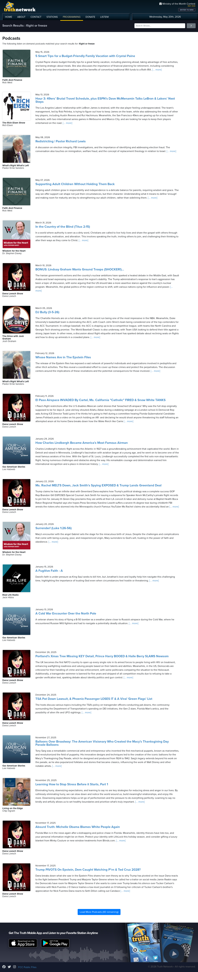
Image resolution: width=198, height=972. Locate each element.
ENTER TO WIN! (187, 10)
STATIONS (52, 17)
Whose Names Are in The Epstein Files (63, 357)
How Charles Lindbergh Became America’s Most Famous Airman (81, 443)
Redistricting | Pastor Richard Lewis (60, 141)
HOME (8, 17)
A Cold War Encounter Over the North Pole (65, 613)
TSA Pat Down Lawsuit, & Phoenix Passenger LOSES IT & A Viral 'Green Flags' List (93, 699)
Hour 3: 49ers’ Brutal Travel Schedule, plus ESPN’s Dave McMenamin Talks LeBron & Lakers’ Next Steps (105, 100)
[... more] (157, 69)
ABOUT (21, 17)
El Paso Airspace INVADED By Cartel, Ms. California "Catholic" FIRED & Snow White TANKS (100, 400)
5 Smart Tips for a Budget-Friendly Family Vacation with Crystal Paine (85, 56)
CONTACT (36, 17)
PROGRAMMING (71, 17)
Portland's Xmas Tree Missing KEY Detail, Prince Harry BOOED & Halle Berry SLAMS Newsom (102, 656)
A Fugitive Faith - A (49, 571)
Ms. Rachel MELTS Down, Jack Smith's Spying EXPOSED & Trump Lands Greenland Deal (98, 485)
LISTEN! (104, 17)
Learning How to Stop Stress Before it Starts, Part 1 (71, 784)
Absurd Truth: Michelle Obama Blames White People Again (77, 827)
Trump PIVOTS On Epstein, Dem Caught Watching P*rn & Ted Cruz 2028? (88, 870)
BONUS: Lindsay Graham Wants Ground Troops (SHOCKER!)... (79, 269)
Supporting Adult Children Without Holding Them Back (75, 184)
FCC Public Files (27, 967)
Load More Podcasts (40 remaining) (99, 912)
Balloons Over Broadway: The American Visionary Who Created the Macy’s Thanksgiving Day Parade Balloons (102, 743)
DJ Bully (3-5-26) (47, 312)
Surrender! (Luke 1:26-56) (53, 528)
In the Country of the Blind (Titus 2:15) (62, 227)
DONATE (90, 17)
